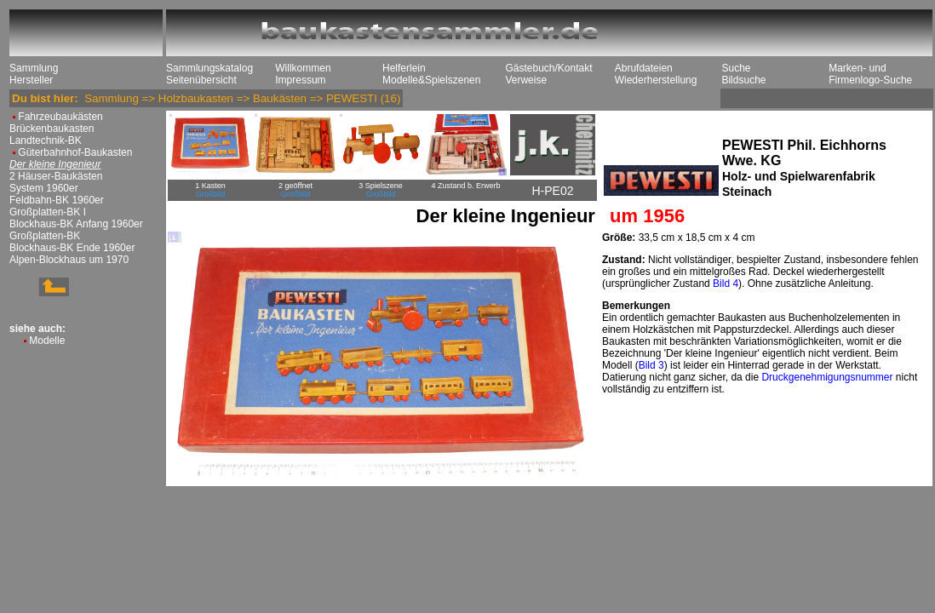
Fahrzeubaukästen (60, 117)
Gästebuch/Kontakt (548, 68)
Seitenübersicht (201, 80)
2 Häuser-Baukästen (55, 176)
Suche (735, 68)
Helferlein (404, 68)
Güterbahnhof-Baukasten (75, 152)
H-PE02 (552, 191)
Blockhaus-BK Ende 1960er (72, 248)
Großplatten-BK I (47, 212)
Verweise (526, 80)
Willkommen (302, 68)
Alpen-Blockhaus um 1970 (69, 260)
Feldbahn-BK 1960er (56, 200)
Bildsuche (743, 80)
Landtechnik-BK (45, 140)
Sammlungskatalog (209, 68)
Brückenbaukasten (51, 129)
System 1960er (43, 188)
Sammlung (33, 68)
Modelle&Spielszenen (431, 80)
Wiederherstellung (656, 80)
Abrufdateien (644, 68)
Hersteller (31, 80)
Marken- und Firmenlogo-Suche (870, 74)
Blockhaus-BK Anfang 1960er (76, 224)
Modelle (47, 341)
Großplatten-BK (44, 236)
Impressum (300, 80)
